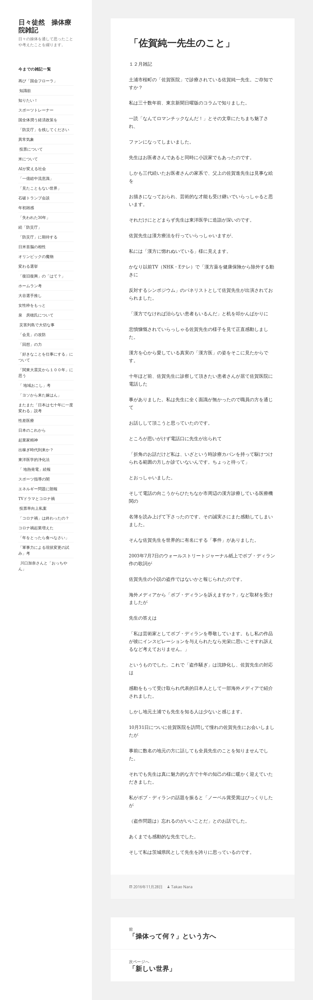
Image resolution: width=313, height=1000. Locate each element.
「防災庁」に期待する (37, 237)
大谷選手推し (30, 295)
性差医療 (26, 420)
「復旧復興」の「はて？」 (41, 276)
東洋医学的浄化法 (34, 459)
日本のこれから (32, 430)
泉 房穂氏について (36, 315)
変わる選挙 (28, 266)
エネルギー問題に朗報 (37, 488)
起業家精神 (28, 440)
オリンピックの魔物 (36, 256)
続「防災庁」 (30, 227)
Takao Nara (181, 886)
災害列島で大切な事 (36, 324)
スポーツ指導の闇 (34, 479)
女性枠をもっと (32, 305)
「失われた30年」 (34, 217)
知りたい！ (28, 100)
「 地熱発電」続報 (34, 469)
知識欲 (24, 90)
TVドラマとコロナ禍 (36, 498)
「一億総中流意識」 (36, 178)
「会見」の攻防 (32, 334)
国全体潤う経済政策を (37, 119)
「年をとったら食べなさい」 (43, 537)
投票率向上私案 (32, 508)
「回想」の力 (30, 344)
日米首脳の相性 (32, 246)
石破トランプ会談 (34, 198)
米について (28, 159)
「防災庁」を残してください (43, 129)
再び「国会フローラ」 (37, 80)
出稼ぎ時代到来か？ (36, 449)
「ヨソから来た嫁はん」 (39, 395)
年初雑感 (26, 207)
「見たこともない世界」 (39, 188)
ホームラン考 (30, 285)
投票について (30, 149)
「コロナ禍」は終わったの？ (43, 518)
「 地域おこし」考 (34, 385)
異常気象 (26, 139)
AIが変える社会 (32, 168)
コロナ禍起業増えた (36, 528)
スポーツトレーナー (36, 110)
